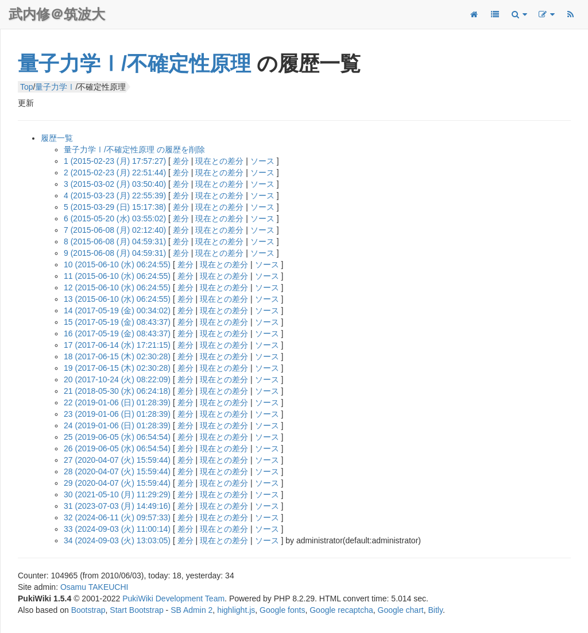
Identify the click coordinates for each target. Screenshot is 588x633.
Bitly (435, 610)
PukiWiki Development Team (173, 598)
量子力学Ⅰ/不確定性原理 (134, 63)
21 (117, 391)
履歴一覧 (57, 138)
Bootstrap (88, 610)
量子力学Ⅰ (55, 86)
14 (117, 310)
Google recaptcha (341, 610)
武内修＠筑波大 (57, 14)
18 (117, 356)
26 (117, 448)
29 (117, 483)
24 (117, 425)
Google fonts (282, 610)
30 (117, 494)
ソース (262, 161)
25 (117, 437)
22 (117, 402)
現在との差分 (219, 161)
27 (117, 460)
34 (117, 540)
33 (117, 529)
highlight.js (236, 610)
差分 (181, 161)
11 (117, 276)
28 (117, 471)
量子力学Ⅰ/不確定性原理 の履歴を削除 (134, 149)
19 (117, 368)
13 (117, 299)
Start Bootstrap (136, 610)
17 (117, 345)
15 (117, 322)
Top (26, 86)
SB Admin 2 (191, 610)
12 (117, 287)
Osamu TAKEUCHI (94, 587)
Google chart (401, 610)
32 (117, 517)
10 (117, 264)
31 (117, 506)
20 (117, 379)
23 (117, 414)
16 (117, 333)
